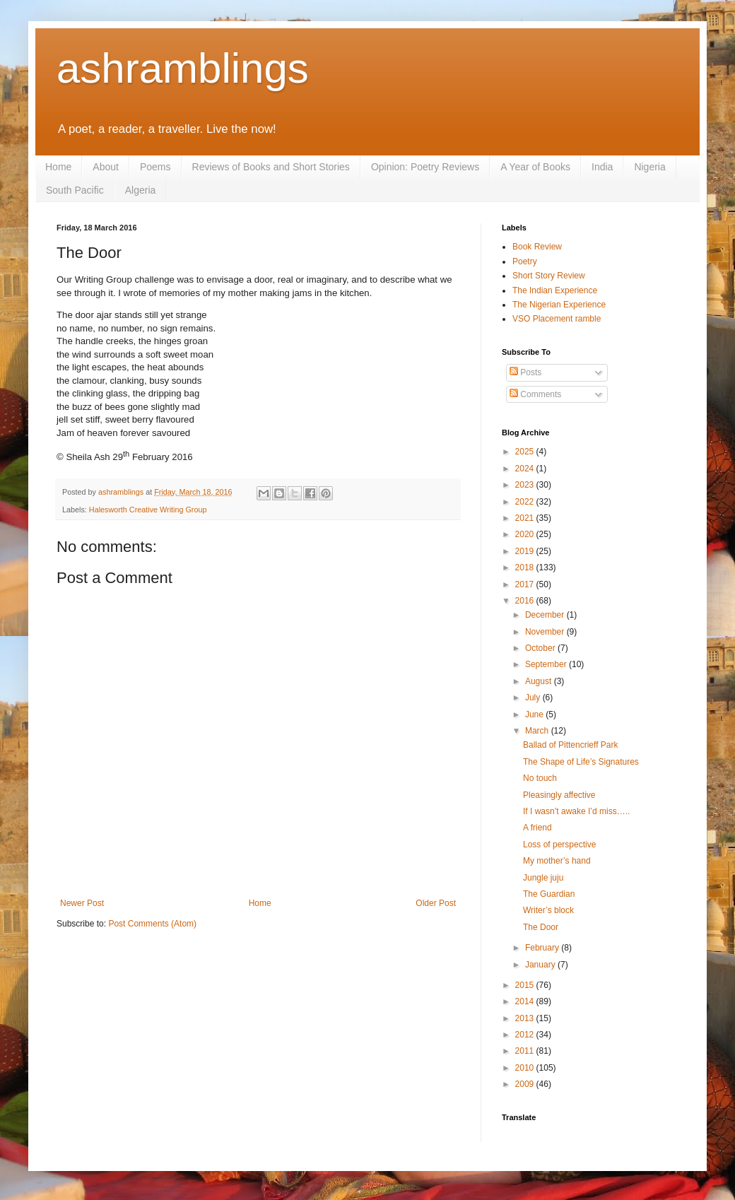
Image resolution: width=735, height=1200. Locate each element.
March (538, 731)
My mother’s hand (557, 861)
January (541, 965)
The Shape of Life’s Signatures (581, 762)
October (541, 648)
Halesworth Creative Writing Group (148, 509)
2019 (525, 551)
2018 (525, 567)
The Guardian (549, 894)
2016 (525, 601)
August (539, 681)
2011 (525, 1051)
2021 (525, 518)
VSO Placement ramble (556, 319)
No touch (540, 778)
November (546, 632)
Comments (535, 394)
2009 (525, 1084)
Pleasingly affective (559, 795)
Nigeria (649, 166)
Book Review (537, 247)
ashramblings (183, 68)
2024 (525, 468)
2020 (525, 534)
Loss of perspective (559, 844)
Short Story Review (548, 276)
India (602, 166)
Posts (525, 372)
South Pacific (75, 190)
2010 (525, 1068)
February (543, 948)
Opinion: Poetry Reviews (425, 166)
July (534, 697)
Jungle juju (543, 878)
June (535, 714)
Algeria (140, 190)
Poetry (524, 261)
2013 (525, 1018)
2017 (525, 584)
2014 (525, 1001)
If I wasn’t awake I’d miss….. (576, 811)
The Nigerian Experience (559, 305)
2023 (525, 485)
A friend (537, 828)
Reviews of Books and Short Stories (271, 166)
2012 (525, 1035)
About (106, 166)
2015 (525, 985)
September (547, 664)
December (546, 615)
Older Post (436, 903)
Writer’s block (548, 910)
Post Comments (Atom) (152, 924)
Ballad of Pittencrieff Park (570, 745)
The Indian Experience (554, 290)
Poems (155, 166)
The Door (540, 927)
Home (58, 166)
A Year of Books (535, 166)
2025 (525, 452)
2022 (525, 502)
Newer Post (82, 903)
